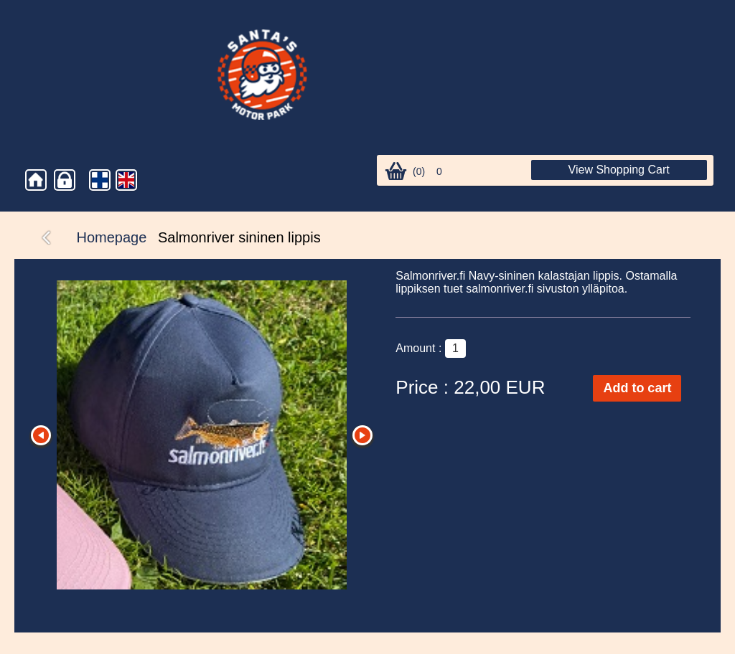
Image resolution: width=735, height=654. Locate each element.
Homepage (112, 237)
